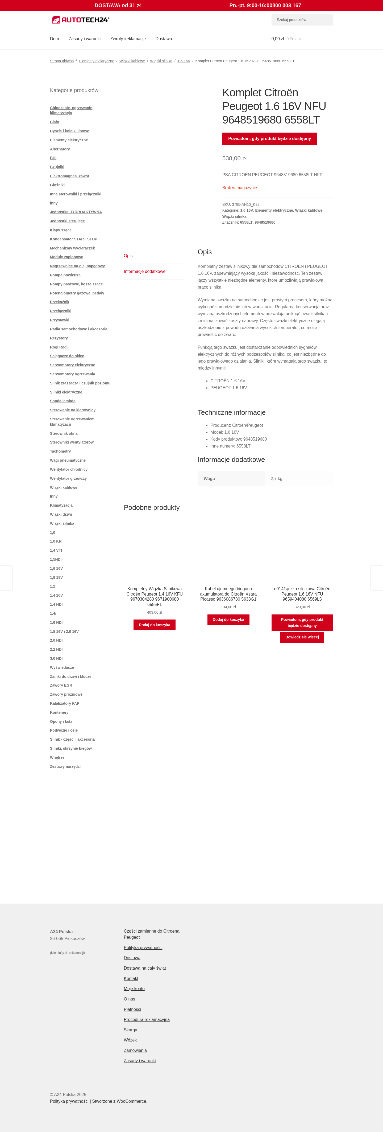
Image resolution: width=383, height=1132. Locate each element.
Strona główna (62, 61)
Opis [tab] (128, 255)
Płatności (132, 1009)
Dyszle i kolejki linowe (69, 131)
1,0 (52, 532)
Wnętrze (57, 757)
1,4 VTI (56, 550)
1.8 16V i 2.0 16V (64, 631)
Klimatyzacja (61, 505)
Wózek (130, 1040)
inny (54, 203)
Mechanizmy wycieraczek (72, 248)
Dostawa (164, 38)
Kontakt (131, 978)
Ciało (54, 122)
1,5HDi (56, 559)
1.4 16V (56, 595)
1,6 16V (183, 61)
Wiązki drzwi (61, 514)
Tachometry (60, 451)
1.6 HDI (56, 622)
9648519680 (265, 222)
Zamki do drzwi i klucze (70, 676)
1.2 (52, 586)
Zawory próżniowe (66, 694)
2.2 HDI (56, 649)
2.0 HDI (56, 640)
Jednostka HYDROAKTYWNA (76, 212)
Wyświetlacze (62, 667)
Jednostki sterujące (67, 221)
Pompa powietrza (65, 275)
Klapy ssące (61, 230)
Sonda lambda (63, 401)
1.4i (53, 613)
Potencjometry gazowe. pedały (77, 293)
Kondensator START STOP (73, 239)
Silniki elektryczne (66, 392)
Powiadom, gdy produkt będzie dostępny (269, 138)
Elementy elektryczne (96, 61)
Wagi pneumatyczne (68, 460)
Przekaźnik (59, 302)
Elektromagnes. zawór (69, 176)
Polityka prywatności (143, 947)
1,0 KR (56, 541)
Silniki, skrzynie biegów (71, 748)
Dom (54, 38)
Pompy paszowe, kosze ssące (76, 284)
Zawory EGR (61, 685)
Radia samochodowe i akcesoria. (79, 329)
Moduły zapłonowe (66, 257)
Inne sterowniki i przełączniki (75, 194)
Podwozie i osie (64, 730)
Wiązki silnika (161, 61)
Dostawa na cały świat (145, 968)
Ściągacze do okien (67, 356)
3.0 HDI (56, 658)
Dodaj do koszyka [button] (154, 625)
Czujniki (57, 167)
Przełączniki (60, 311)
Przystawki (59, 320)
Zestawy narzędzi (65, 766)
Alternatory (60, 149)
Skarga (131, 1030)
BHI (53, 158)
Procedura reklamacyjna (147, 1019)
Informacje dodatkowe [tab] (145, 271)
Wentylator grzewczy (68, 478)
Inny (54, 496)
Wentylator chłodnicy (69, 469)
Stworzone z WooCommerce (119, 1101)
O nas (129, 999)
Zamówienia (135, 1050)
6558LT (246, 222)
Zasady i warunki (85, 38)
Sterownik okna (63, 433)
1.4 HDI (56, 604)
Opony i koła (61, 721)
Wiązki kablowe (132, 61)
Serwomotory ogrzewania (72, 374)
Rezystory (59, 338)
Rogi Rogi (59, 347)
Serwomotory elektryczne (72, 365)
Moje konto (134, 988)
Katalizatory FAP (64, 703)
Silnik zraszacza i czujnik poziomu (80, 383)
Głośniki (57, 185)
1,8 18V (56, 577)
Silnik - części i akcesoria (72, 739)
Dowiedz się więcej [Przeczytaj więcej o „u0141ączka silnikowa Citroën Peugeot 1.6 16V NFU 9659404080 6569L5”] (302, 637)
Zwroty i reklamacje (128, 38)
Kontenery (59, 712)
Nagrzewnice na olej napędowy (77, 266)
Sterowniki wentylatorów (72, 442)
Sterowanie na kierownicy (72, 410)
